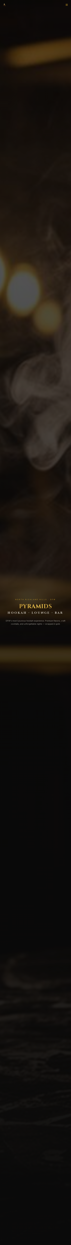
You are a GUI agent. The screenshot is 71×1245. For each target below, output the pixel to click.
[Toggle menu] (66, 4)
